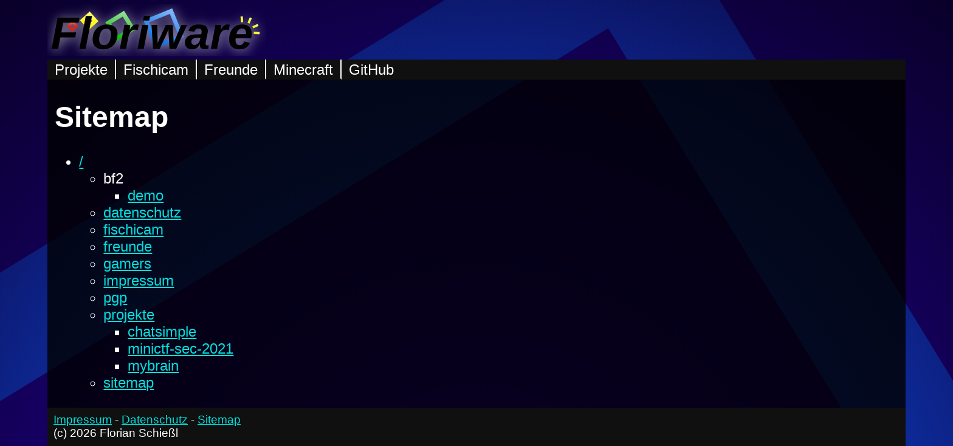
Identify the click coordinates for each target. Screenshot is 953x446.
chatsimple (162, 331)
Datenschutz (155, 419)
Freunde (231, 69)
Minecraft (303, 69)
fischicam (133, 229)
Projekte (81, 69)
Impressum (82, 419)
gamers (127, 263)
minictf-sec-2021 (180, 348)
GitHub (371, 69)
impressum (138, 280)
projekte (128, 314)
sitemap (128, 382)
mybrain (153, 365)
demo (145, 195)
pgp (115, 297)
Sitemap (219, 419)
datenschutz (142, 212)
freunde (127, 246)
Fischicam (155, 69)
